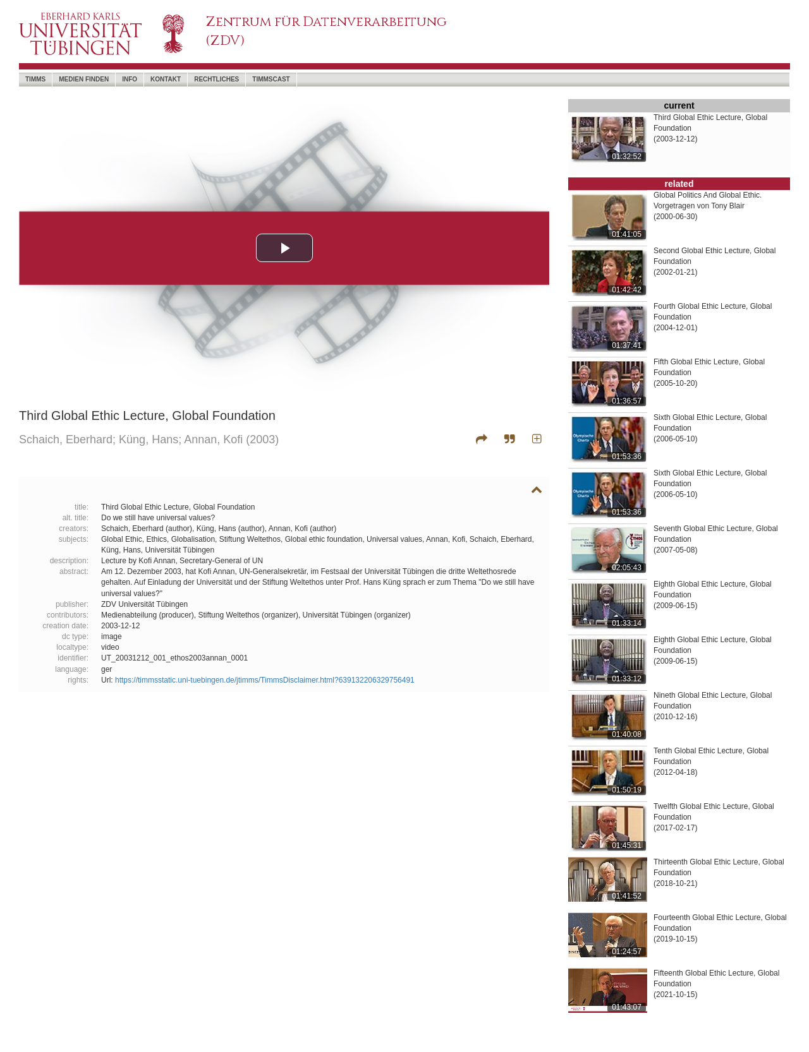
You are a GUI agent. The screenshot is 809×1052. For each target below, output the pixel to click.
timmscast (270, 79)
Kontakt (165, 79)
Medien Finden (84, 79)
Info (129, 79)
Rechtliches (216, 79)
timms (35, 79)
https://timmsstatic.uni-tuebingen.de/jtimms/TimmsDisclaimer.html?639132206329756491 (265, 680)
